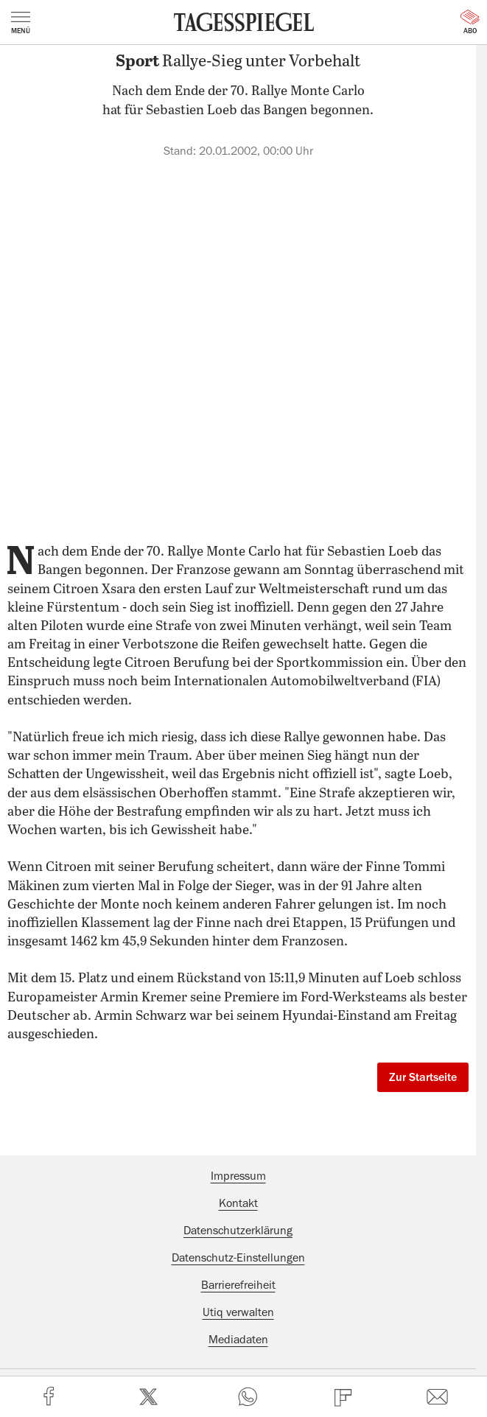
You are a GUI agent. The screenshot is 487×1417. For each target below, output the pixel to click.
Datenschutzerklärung (237, 1230)
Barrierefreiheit (238, 1285)
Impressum (238, 1176)
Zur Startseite (423, 1077)
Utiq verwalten (238, 1312)
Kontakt (238, 1203)
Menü (20, 23)
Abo (470, 22)
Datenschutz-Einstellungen (238, 1258)
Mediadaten (238, 1340)
